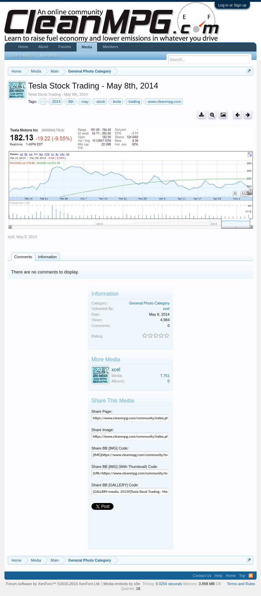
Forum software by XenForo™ (53, 584)
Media (87, 47)
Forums (64, 47)
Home (23, 47)
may (84, 101)
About (43, 47)
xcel (11, 237)
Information (47, 257)
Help (219, 576)
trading (133, 101)
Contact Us (202, 576)
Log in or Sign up (232, 5)
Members (110, 47)
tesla (116, 101)
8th (69, 101)
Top (242, 576)
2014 (55, 101)
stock (99, 101)
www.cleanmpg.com (163, 101)
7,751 (165, 376)
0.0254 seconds (169, 584)
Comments (23, 257)
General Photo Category (149, 303)
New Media (49, 55)
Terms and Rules (241, 584)
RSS (250, 575)
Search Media (22, 55)
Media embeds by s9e (121, 584)
